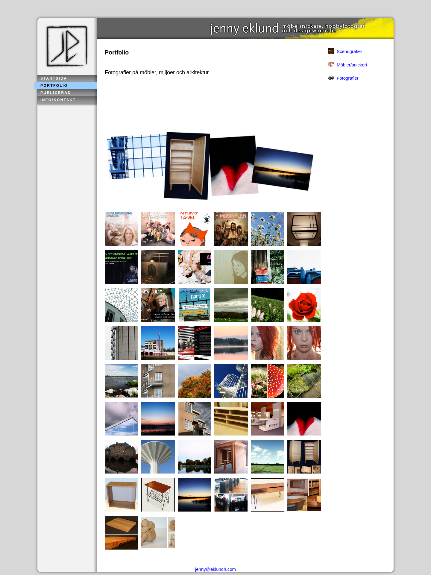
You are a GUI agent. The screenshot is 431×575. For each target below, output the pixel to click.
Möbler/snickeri (352, 64)
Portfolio (54, 86)
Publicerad (55, 93)
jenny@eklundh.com (215, 569)
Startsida (53, 78)
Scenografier (349, 51)
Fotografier (348, 78)
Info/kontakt (58, 100)
